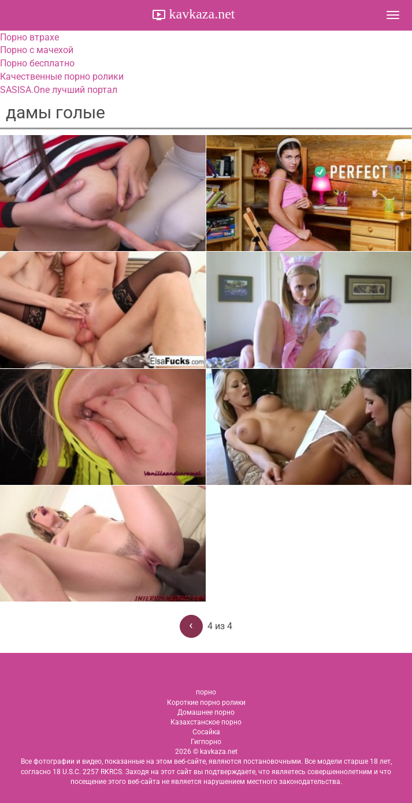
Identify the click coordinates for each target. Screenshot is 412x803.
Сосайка (206, 732)
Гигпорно (206, 742)
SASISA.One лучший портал (58, 89)
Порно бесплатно (37, 63)
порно (206, 692)
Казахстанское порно (206, 722)
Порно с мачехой (36, 49)
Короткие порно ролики (206, 703)
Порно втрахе (29, 37)
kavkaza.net (200, 13)
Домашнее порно (206, 712)
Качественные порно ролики (62, 76)
